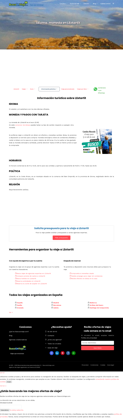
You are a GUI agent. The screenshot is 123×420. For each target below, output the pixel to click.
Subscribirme (5, 410)
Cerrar (3, 386)
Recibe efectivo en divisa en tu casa (83, 278)
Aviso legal (110, 365)
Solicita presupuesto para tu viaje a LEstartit (61, 228)
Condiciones (94, 365)
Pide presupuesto (61, 238)
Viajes (24, 89)
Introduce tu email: (6, 403)
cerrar (2, 373)
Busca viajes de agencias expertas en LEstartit (33, 273)
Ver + (11, 312)
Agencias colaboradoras (18, 340)
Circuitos (63, 4)
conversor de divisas (23, 125)
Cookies (102, 365)
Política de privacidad (89, 338)
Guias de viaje (52, 348)
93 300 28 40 (52, 332)
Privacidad (85, 365)
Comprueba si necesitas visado (82, 273)
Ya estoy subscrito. (17, 410)
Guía (31, 89)
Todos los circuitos (54, 344)
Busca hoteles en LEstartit (25, 278)
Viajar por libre (82, 89)
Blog (94, 4)
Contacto (51, 335)
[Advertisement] (61, 67)
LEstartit (16, 89)
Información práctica (48, 89)
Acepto (9, 382)
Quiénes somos (105, 4)
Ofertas (86, 4)
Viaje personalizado (67, 89)
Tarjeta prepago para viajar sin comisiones (86, 276)
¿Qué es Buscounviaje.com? (19, 332)
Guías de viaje (74, 4)
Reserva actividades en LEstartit (27, 281)
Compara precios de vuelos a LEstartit (30, 276)
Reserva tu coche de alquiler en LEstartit (31, 284)
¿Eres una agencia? (55, 340)
